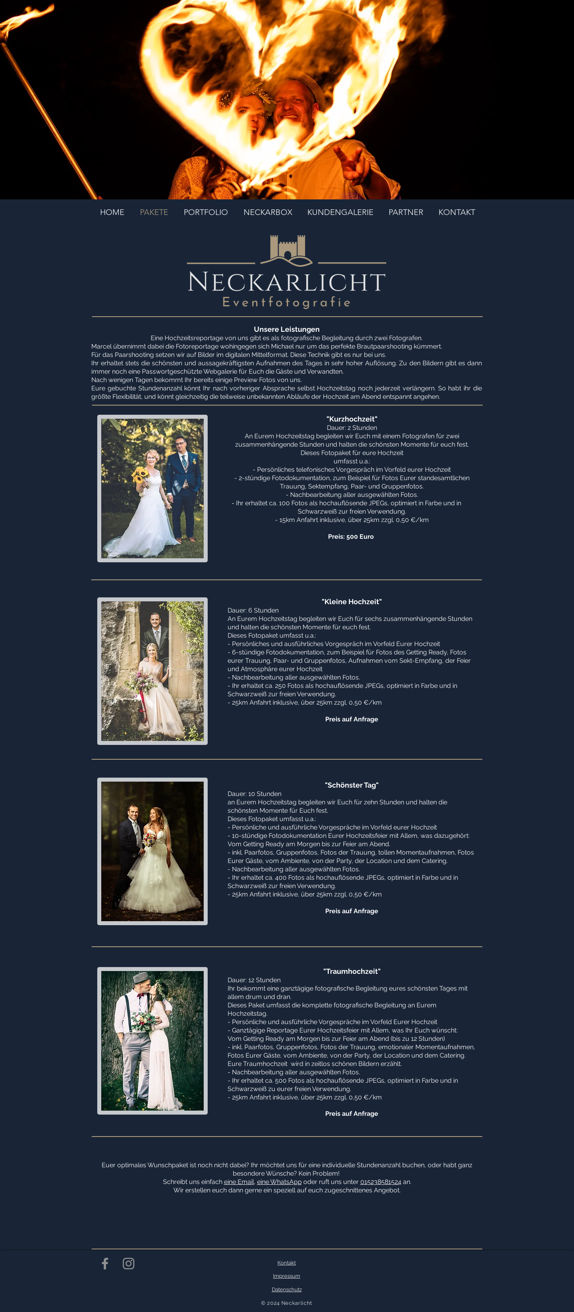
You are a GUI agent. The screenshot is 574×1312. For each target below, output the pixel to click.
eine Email (239, 1182)
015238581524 (380, 1182)
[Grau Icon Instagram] (128, 1263)
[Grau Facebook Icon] (105, 1263)
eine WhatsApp (279, 1182)
